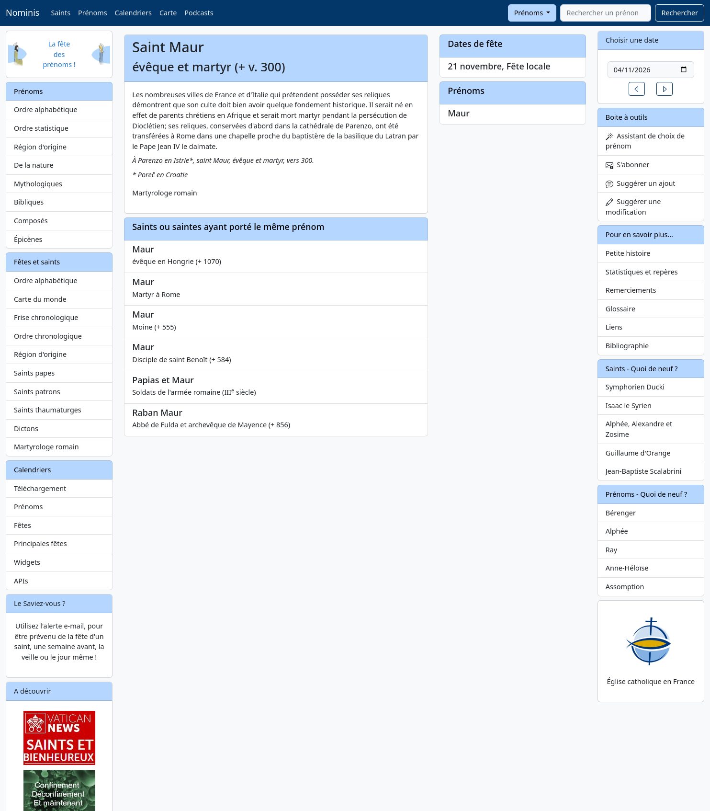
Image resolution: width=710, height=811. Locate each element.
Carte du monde (40, 299)
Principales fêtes (40, 543)
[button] (637, 89)
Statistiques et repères (642, 271)
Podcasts (198, 12)
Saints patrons (37, 391)
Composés (31, 220)
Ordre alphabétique (46, 109)
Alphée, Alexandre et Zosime (639, 429)
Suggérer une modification (633, 207)
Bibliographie (627, 345)
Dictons (26, 428)
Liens (614, 326)
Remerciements (631, 290)
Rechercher (679, 12)
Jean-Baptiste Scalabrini (644, 471)
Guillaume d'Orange (638, 452)
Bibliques (29, 201)
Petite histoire (628, 253)
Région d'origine (40, 146)
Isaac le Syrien (629, 405)
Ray (611, 549)
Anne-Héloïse (627, 567)
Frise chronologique (46, 317)
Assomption (625, 586)
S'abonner (628, 164)
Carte (168, 12)
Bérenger (621, 512)
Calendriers (133, 12)
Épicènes (28, 239)
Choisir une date (632, 40)
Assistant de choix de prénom (645, 141)
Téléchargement (40, 488)
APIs (21, 580)
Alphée (617, 531)
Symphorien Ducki (635, 386)
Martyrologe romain (46, 446)
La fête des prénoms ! (59, 54)
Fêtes (22, 525)
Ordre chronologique (48, 336)
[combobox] (605, 13)
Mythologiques (38, 183)
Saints (60, 12)
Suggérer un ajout (641, 183)
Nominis (22, 12)
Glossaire (620, 308)
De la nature (34, 165)
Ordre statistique (41, 128)
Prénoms (92, 12)
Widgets (27, 562)
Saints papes (34, 372)
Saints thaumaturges (47, 409)
